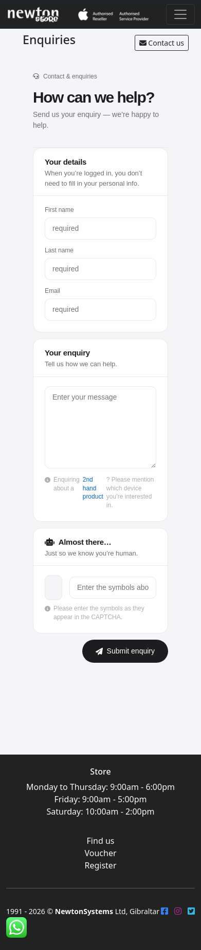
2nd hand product (93, 488)
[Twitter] (191, 911)
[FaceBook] (164, 911)
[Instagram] (177, 911)
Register (100, 865)
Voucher (100, 853)
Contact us (161, 43)
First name (59, 209)
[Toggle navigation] (180, 14)
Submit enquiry (125, 651)
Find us (101, 840)
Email (52, 290)
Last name (59, 250)
